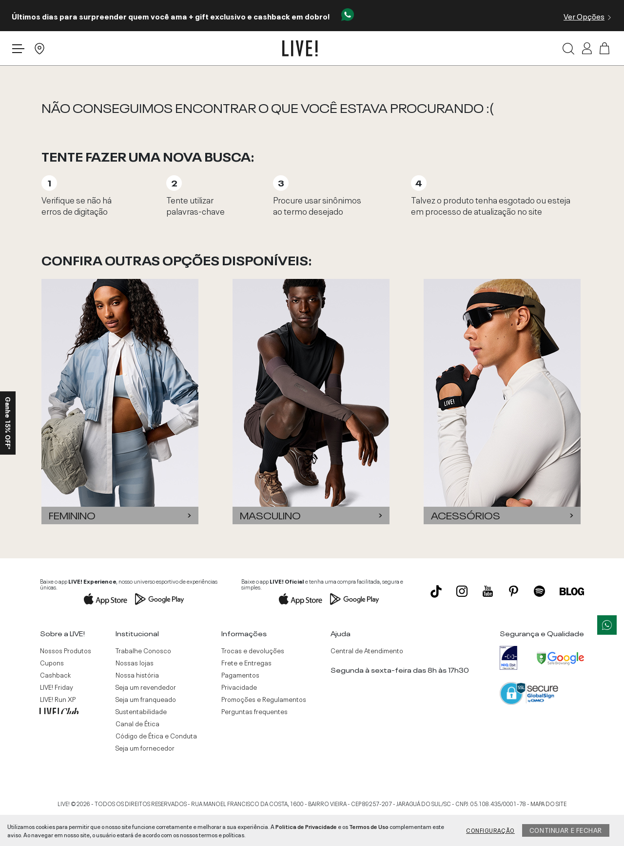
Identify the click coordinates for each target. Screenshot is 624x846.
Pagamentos (240, 674)
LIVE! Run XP (58, 699)
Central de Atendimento (367, 650)
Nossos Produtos (65, 650)
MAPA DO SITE (548, 803)
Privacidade (239, 686)
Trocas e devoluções (252, 650)
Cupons (52, 662)
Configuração (490, 830)
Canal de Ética (137, 723)
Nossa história (137, 674)
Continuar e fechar (565, 829)
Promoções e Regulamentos (263, 699)
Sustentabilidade (141, 711)
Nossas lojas (135, 662)
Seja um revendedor (146, 686)
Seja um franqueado (146, 699)
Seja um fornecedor (145, 747)
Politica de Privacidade (306, 826)
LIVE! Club (58, 711)
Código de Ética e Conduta (156, 735)
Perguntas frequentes (254, 711)
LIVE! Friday (56, 686)
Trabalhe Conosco (143, 650)
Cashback (55, 674)
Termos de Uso (369, 826)
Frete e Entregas (246, 662)
